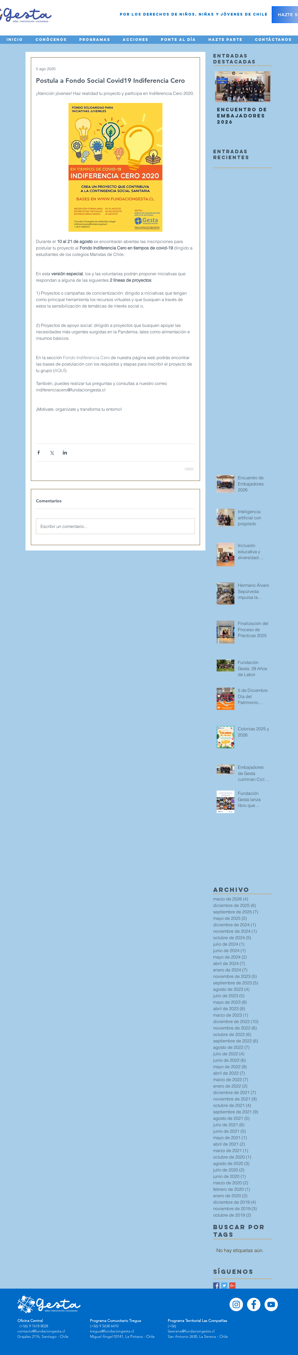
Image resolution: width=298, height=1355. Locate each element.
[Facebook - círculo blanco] (253, 1304)
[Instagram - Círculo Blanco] (236, 1304)
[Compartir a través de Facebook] (38, 452)
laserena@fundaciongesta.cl (191, 1331)
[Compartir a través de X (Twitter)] (51, 452)
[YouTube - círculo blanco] (271, 1304)
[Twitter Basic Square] (224, 1285)
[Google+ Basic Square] (232, 1285)
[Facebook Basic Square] (216, 1285)
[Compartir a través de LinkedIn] (64, 452)
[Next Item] (261, 87)
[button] (51, 39)
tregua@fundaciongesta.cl (112, 1331)
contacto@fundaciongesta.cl (41, 1331)
